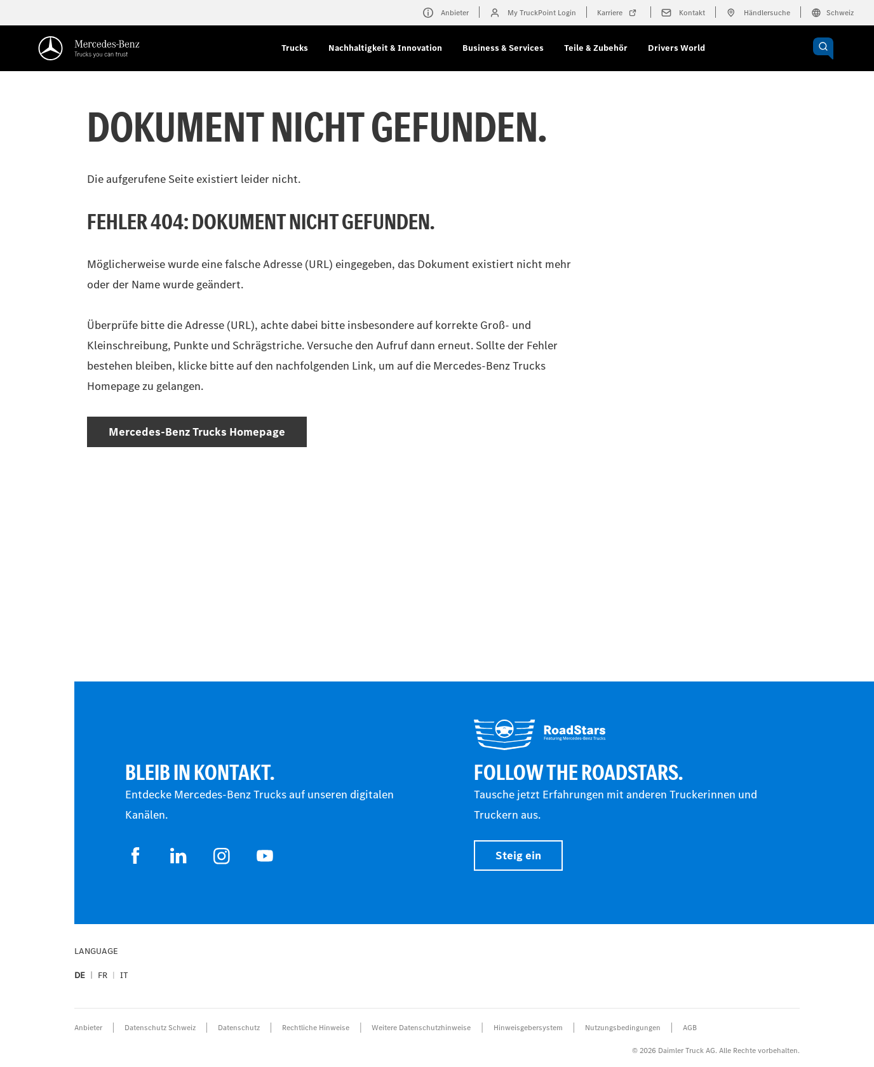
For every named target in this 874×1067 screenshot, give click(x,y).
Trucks (294, 48)
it (124, 975)
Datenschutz (239, 1028)
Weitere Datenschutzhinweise (421, 1028)
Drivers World (676, 48)
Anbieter (88, 1028)
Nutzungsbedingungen (623, 1028)
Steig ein (518, 855)
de (79, 975)
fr (102, 975)
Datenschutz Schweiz (160, 1028)
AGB (690, 1028)
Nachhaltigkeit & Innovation (385, 48)
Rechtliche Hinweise (315, 1028)
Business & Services (503, 48)
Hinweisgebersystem (528, 1028)
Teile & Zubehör (596, 48)
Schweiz (832, 13)
